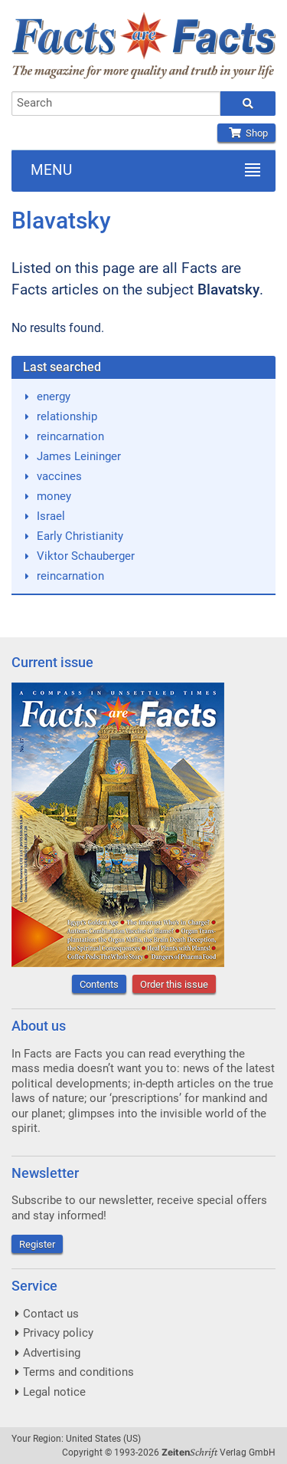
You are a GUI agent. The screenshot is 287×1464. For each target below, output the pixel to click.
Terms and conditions (78, 1372)
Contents (99, 984)
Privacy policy (58, 1333)
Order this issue (174, 984)
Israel (51, 516)
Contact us (51, 1314)
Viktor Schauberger (86, 556)
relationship (67, 416)
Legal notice (54, 1392)
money (54, 496)
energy (53, 396)
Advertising (51, 1353)
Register (37, 1244)
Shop (246, 133)
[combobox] (115, 103)
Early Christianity (80, 536)
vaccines (59, 476)
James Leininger (79, 456)
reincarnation (70, 436)
